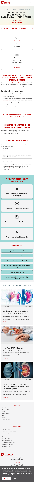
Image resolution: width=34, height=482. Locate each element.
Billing (3, 411)
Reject (15, 478)
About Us (4, 407)
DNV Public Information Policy (8, 442)
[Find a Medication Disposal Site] (17, 234)
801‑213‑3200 (18, 20)
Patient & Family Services (17, 272)
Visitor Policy (5, 435)
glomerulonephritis (7, 100)
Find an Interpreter (6, 413)
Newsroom (4, 421)
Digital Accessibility (6, 438)
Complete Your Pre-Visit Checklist (17, 261)
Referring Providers (6, 423)
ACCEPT (6, 478)
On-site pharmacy (7, 151)
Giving (3, 417)
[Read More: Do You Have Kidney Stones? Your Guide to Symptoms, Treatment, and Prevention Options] (17, 370)
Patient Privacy (5, 433)
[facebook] (14, 465)
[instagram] (22, 465)
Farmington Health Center (25, 9)
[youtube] (17, 465)
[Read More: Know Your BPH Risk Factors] (17, 333)
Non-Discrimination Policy (7, 444)
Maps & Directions (6, 419)
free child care (9, 167)
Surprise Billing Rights (6, 446)
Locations (15, 9)
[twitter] (12, 465)
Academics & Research (7, 409)
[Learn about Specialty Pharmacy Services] (17, 220)
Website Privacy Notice (7, 440)
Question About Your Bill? (17, 251)
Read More (5, 322)
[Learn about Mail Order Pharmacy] (17, 206)
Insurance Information (17, 256)
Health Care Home (7, 9)
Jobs (3, 415)
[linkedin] (19, 465)
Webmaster (4, 448)
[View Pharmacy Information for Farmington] (17, 191)
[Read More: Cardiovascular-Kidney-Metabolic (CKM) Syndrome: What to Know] (17, 296)
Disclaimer (4, 436)
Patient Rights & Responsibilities (9, 431)
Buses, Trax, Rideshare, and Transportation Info (17, 266)
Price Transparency (6, 429)
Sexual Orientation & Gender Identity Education (17, 277)
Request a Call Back (17, 22)
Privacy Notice (12, 474)
